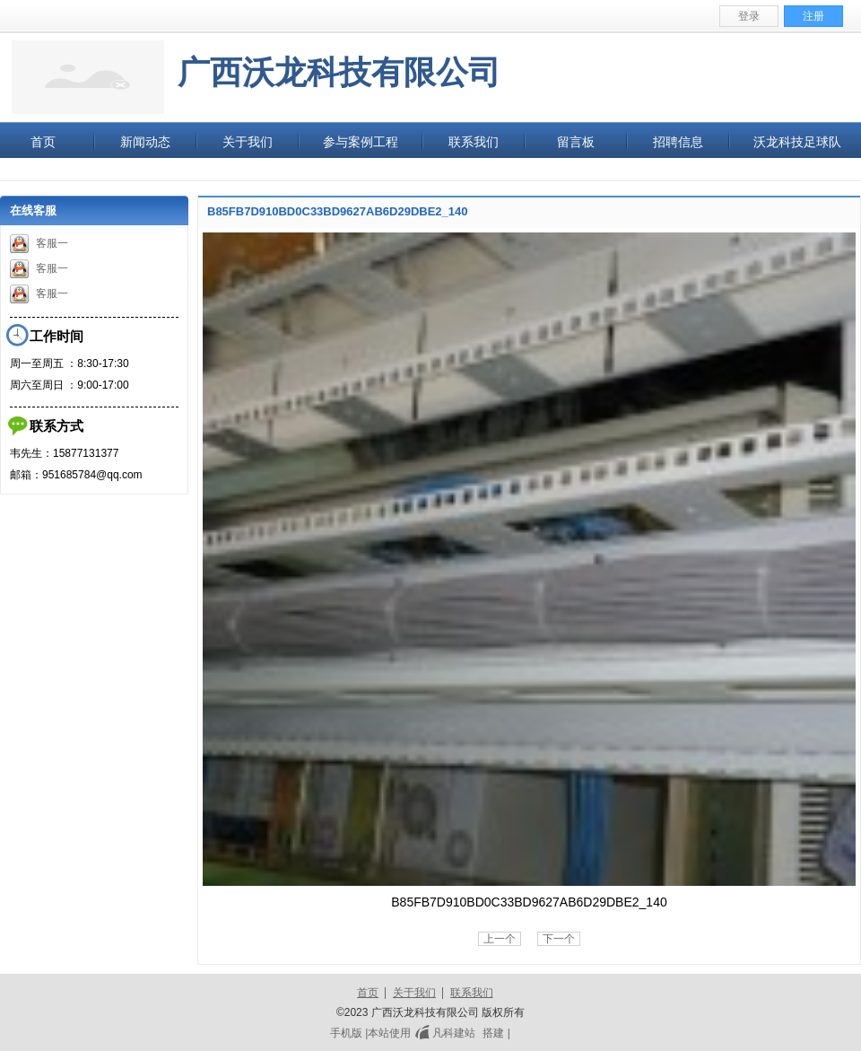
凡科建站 (443, 1033)
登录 (749, 16)
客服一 (39, 243)
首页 (367, 992)
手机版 (346, 1033)
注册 (813, 16)
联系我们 (471, 992)
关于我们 (414, 992)
